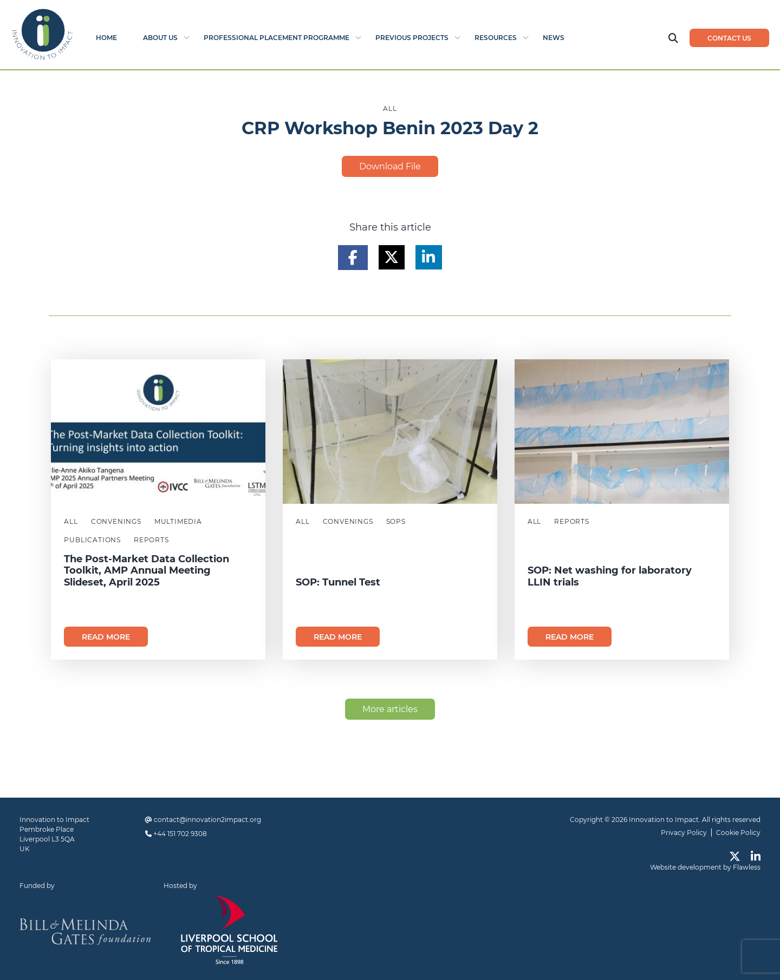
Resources (495, 38)
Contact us (729, 38)
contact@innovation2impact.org (207, 819)
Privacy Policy (684, 832)
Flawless (746, 867)
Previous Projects (411, 38)
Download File (390, 166)
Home (106, 38)
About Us (160, 38)
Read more (106, 637)
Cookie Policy (738, 832)
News (553, 38)
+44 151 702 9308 (180, 834)
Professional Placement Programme (276, 38)
